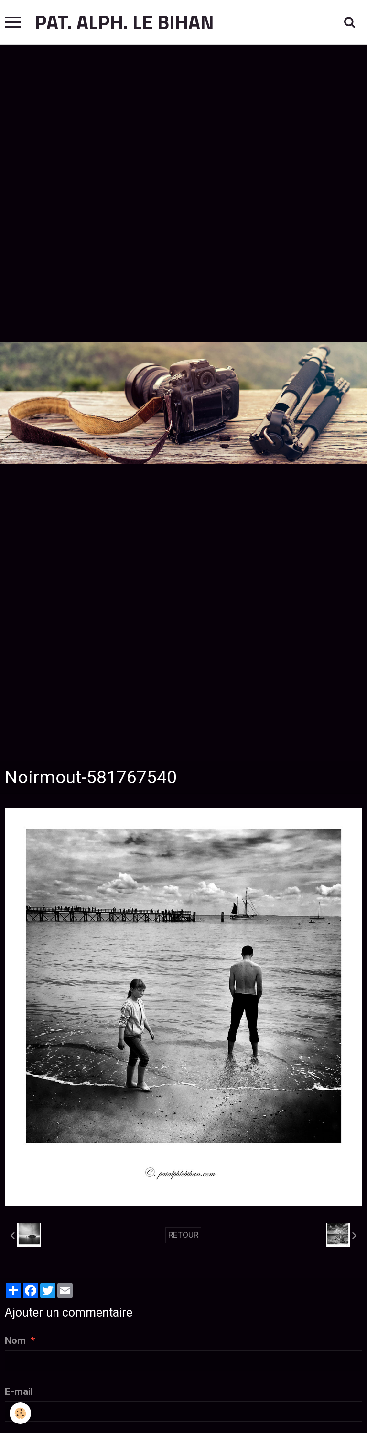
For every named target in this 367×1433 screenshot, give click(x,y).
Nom (15, 1340)
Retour (183, 1235)
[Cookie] (20, 1413)
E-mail (19, 1391)
